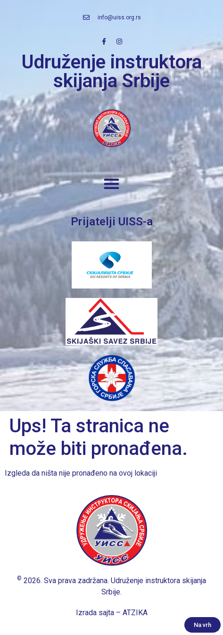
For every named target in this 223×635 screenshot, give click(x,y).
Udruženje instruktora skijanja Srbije (112, 71)
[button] (111, 184)
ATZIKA (135, 612)
